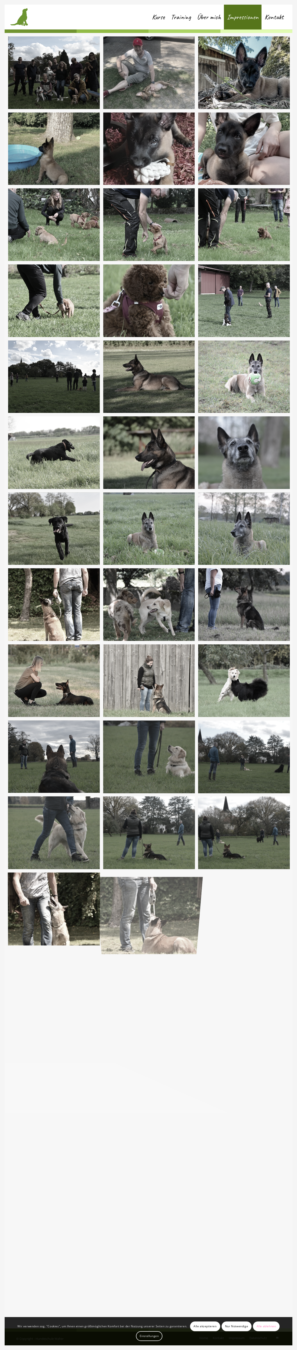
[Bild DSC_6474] (150, 302)
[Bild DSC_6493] (55, 74)
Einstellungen (149, 1336)
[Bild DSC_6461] (55, 379)
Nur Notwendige (236, 1326)
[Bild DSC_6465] (245, 302)
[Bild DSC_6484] (150, 226)
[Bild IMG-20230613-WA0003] (150, 74)
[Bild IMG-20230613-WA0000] (150, 150)
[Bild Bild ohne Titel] (150, 379)
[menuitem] (158, 17)
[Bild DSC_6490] (55, 226)
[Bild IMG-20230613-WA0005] (55, 150)
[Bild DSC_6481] (245, 226)
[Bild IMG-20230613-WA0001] (245, 74)
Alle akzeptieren (205, 1326)
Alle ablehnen (266, 1326)
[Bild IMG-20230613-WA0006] (245, 150)
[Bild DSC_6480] (55, 302)
